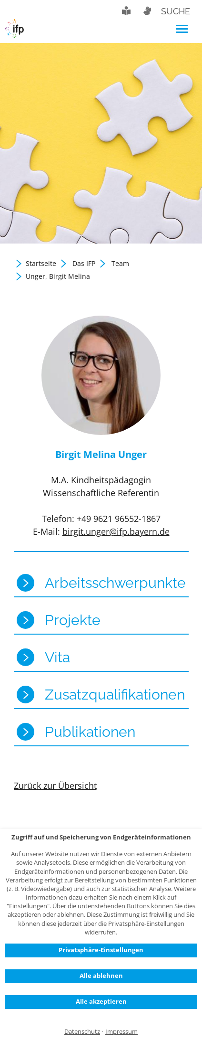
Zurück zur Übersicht (55, 785)
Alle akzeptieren (101, 1001)
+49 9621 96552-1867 (119, 518)
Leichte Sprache (126, 10)
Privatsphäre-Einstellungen (101, 949)
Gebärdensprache (147, 10)
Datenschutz (82, 1031)
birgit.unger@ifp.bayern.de (116, 531)
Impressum (121, 1031)
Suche (175, 11)
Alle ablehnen (101, 975)
